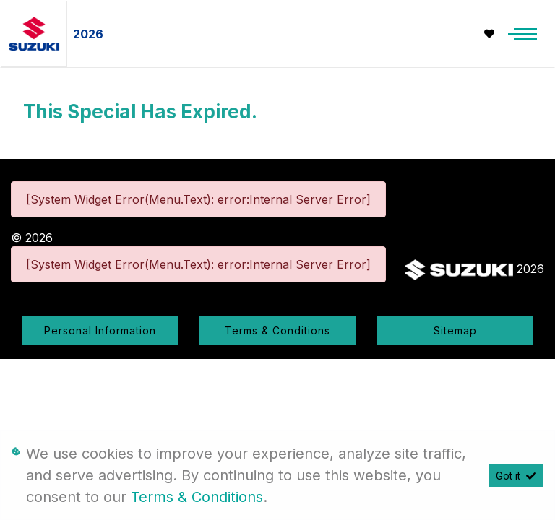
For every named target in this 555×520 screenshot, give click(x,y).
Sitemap (455, 330)
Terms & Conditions (277, 330)
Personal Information (100, 330)
